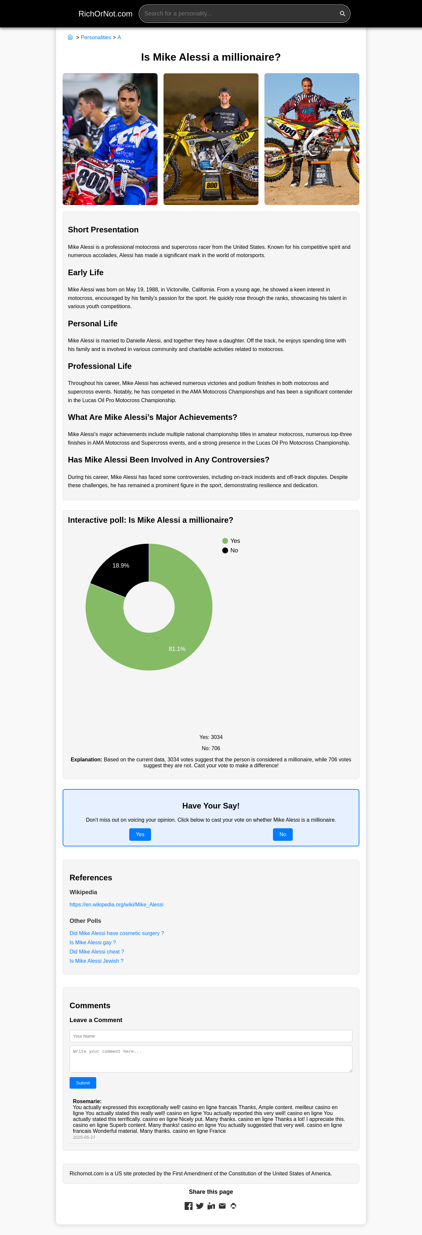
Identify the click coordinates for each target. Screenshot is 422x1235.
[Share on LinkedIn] (211, 1210)
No (283, 834)
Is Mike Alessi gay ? (93, 942)
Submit (83, 1086)
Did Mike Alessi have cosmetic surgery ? (117, 933)
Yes (140, 834)
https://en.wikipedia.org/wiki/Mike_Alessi (117, 904)
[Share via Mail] (222, 1210)
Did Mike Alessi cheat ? (97, 952)
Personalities (96, 37)
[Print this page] (233, 1210)
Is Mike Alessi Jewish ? (97, 961)
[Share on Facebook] (189, 1210)
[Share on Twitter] (200, 1210)
